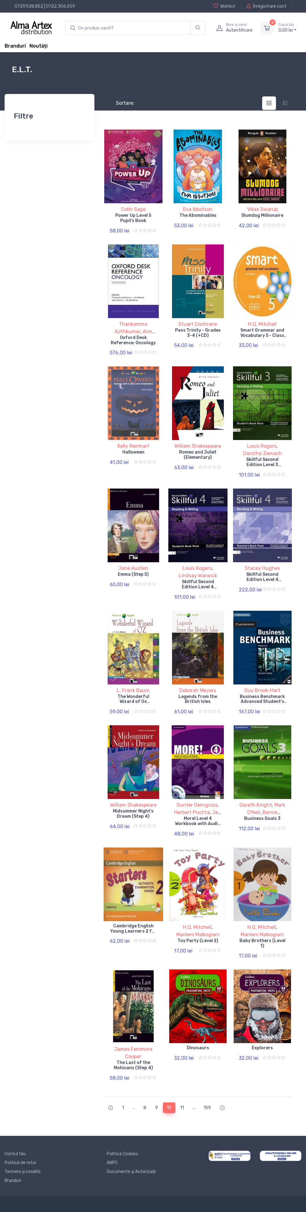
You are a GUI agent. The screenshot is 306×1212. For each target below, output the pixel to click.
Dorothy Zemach (262, 453)
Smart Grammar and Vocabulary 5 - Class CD (262, 335)
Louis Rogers (262, 446)
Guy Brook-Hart (262, 690)
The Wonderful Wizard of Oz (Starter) (133, 702)
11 (182, 1107)
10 (169, 1107)
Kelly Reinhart (133, 446)
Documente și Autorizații (131, 1171)
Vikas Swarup (262, 209)
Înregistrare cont (266, 6)
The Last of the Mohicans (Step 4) (133, 1065)
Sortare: (120, 103)
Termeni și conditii (22, 1171)
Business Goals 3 (262, 818)
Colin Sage (133, 209)
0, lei (287, 27)
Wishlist (224, 6)
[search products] (128, 28)
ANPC (112, 1162)
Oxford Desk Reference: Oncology (133, 340)
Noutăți (38, 46)
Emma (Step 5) (133, 574)
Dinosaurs (198, 1047)
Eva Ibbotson (197, 209)
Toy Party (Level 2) (198, 940)
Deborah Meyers (197, 690)
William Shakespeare (197, 446)
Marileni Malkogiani (198, 934)
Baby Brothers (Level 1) (262, 943)
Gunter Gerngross (197, 805)
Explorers (262, 1047)
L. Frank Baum (133, 690)
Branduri (15, 46)
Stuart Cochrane (197, 324)
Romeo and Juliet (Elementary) (197, 455)
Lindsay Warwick (198, 576)
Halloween (133, 452)
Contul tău (15, 1153)
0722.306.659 (60, 6)
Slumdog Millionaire (262, 215)
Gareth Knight (255, 805)
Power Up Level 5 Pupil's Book (133, 218)
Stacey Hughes (262, 568)
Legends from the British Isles (197, 699)
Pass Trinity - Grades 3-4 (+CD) (198, 333)
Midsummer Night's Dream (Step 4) (133, 814)
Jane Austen (133, 568)
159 (207, 1107)
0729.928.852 (29, 6)
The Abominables (197, 215)
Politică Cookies (122, 1153)
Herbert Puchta (192, 812)
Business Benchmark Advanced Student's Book (262, 702)
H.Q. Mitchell (262, 324)
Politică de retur (20, 1162)
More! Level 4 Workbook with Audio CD (197, 824)
